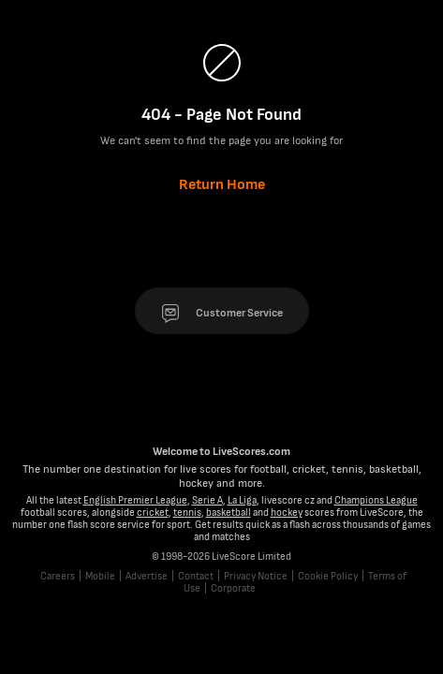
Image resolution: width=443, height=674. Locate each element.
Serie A (207, 500)
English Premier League (135, 500)
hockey (287, 512)
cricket (153, 512)
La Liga (242, 500)
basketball (228, 512)
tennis (187, 512)
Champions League (376, 500)
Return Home (222, 185)
